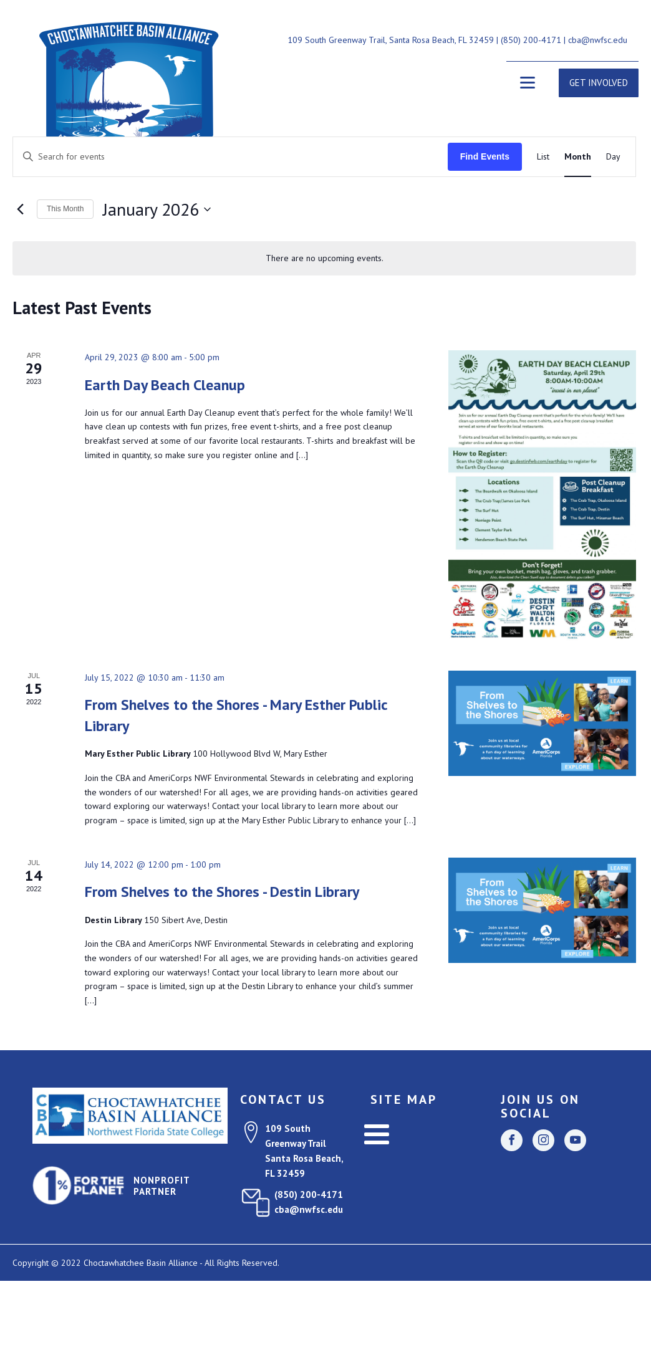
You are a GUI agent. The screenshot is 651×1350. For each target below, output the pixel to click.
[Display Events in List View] (543, 156)
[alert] (324, 258)
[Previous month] (19, 209)
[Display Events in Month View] (577, 156)
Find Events (484, 156)
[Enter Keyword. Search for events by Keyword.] (230, 156)
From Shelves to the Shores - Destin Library (222, 891)
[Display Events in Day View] (613, 156)
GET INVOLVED (598, 83)
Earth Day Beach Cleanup (165, 385)
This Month (65, 208)
